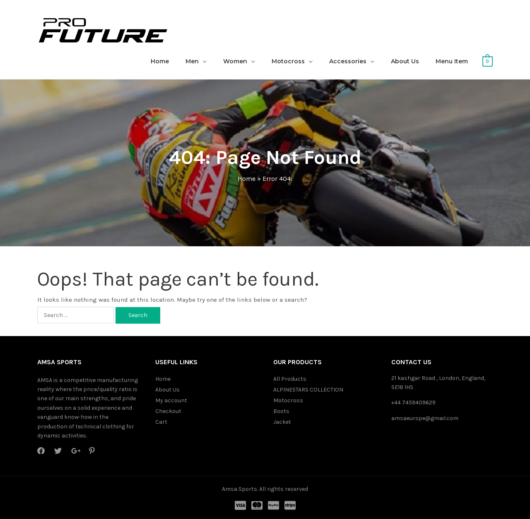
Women (235, 61)
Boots (281, 411)
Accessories (347, 61)
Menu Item (452, 61)
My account (171, 400)
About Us (405, 61)
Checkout (168, 411)
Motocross (288, 61)
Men (192, 61)
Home (160, 61)
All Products (289, 378)
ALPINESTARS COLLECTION (308, 389)
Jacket (282, 421)
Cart (161, 421)
